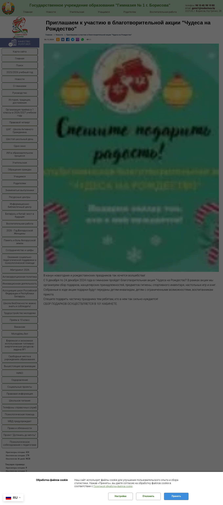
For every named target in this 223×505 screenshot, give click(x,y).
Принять (176, 496)
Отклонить (148, 496)
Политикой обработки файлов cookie (112, 486)
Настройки (120, 496)
